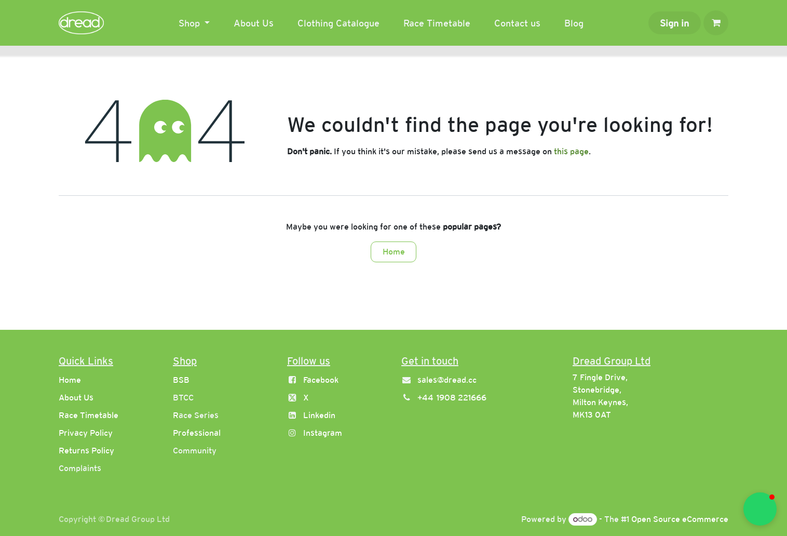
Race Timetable (88, 415)
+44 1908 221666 (451, 398)
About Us (76, 398)
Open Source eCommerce (679, 519)
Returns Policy (86, 450)
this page (571, 151)
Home (394, 252)
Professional (197, 433)
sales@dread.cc (447, 380)
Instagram (322, 433)
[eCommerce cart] (715, 22)
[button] (760, 509)
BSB (181, 380)
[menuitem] (194, 23)
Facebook (320, 380)
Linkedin (319, 415)
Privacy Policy (86, 433)
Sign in (674, 23)
